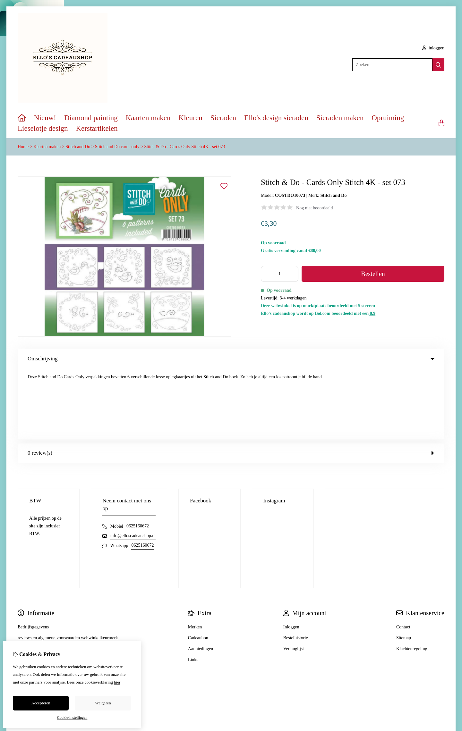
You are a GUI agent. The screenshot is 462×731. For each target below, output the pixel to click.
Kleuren (190, 118)
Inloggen (291, 555)
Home (23, 146)
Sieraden (223, 118)
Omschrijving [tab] (231, 359)
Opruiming (388, 118)
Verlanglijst (293, 577)
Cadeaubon (198, 566)
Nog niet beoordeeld (314, 208)
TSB (440, 686)
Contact (403, 555)
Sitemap (403, 566)
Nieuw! (45, 118)
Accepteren (40, 703)
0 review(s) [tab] (231, 382)
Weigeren (103, 703)
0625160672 (137, 454)
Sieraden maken (340, 118)
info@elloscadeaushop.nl (133, 464)
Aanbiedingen (200, 577)
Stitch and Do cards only (117, 146)
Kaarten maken (148, 118)
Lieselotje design (43, 128)
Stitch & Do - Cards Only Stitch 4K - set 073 (184, 146)
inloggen (433, 48)
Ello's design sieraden (276, 118)
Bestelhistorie (295, 566)
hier (117, 682)
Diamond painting (91, 118)
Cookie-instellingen (72, 717)
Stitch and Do (77, 146)
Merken (195, 555)
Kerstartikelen (97, 128)
